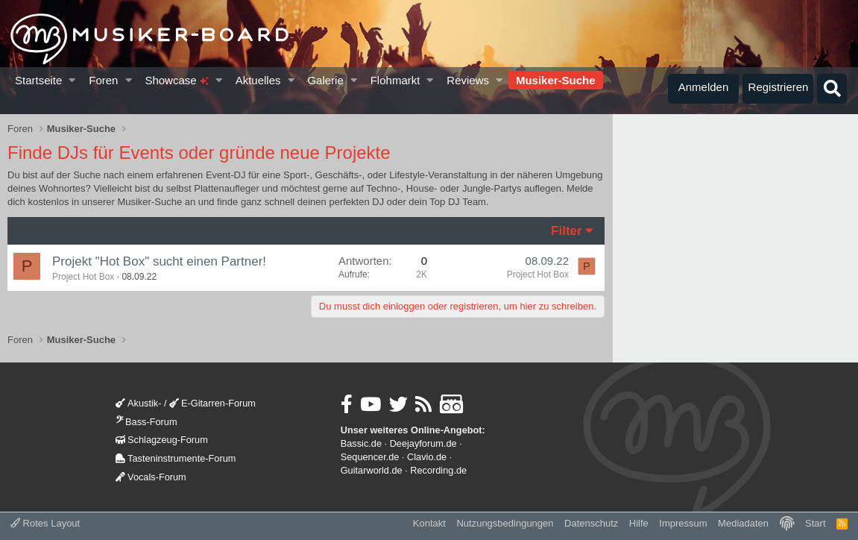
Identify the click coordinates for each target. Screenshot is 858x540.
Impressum (683, 523)
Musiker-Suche (556, 80)
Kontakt (429, 523)
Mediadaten (743, 523)
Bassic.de (361, 443)
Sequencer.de (370, 456)
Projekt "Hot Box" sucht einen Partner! (159, 261)
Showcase (176, 80)
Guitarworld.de (372, 470)
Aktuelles (258, 80)
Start (815, 523)
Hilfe (639, 523)
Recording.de (438, 470)
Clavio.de (427, 456)
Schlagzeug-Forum (162, 439)
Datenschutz (591, 523)
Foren (103, 80)
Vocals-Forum (151, 477)
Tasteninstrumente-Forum (176, 458)
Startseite (38, 80)
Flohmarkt (395, 80)
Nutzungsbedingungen (504, 523)
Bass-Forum (146, 421)
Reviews (468, 80)
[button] (72, 80)
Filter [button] (566, 231)
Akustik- (138, 403)
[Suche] (832, 89)
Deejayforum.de (423, 443)
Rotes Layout (45, 523)
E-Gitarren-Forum (212, 403)
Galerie (325, 80)
